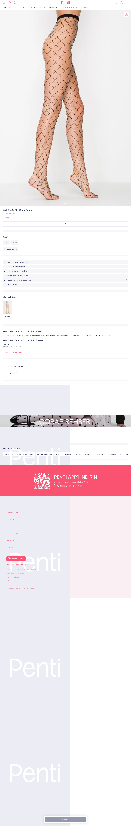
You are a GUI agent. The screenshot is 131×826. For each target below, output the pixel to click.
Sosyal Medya (12, 534)
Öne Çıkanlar (12, 513)
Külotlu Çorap (38, 7)
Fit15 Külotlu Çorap (44, 454)
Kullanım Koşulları (13, 581)
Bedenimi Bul (10, 249)
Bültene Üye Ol (17, 558)
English (9, 548)
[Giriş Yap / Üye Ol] (121, 2)
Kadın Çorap (26, 7)
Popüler (9, 506)
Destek (9, 527)
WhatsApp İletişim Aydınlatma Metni (20, 589)
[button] (64, 203)
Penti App (10, 540)
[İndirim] (14, 2)
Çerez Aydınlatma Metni (15, 573)
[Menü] (4, 2)
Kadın (16, 7)
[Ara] (9, 2)
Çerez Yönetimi (11, 585)
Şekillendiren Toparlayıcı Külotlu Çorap (18, 454)
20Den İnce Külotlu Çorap (55, 7)
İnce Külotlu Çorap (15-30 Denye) (68, 454)
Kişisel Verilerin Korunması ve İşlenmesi (21, 569)
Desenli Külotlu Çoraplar (94, 454)
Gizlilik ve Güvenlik (13, 577)
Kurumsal (10, 520)
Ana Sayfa (7, 7)
